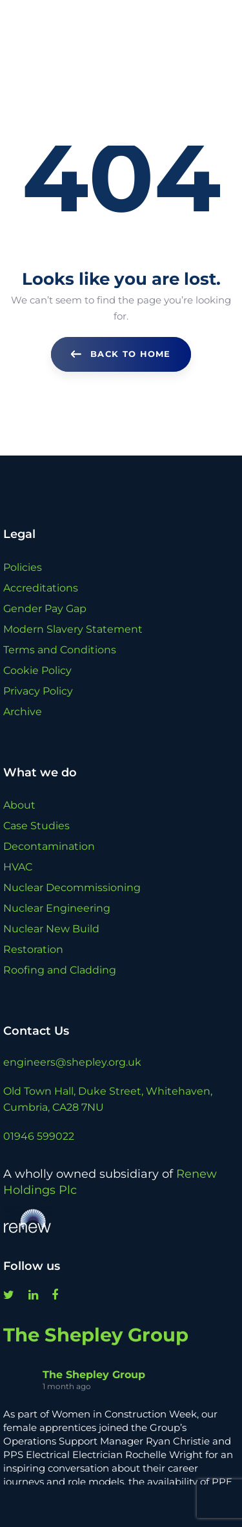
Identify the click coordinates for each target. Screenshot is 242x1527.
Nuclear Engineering (56, 908)
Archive (22, 712)
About (19, 805)
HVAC (17, 867)
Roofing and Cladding (59, 970)
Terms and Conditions (59, 650)
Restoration (33, 949)
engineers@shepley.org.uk (72, 1062)
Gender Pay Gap (44, 608)
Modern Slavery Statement (73, 629)
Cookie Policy (37, 670)
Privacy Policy (38, 691)
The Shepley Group (95, 1334)
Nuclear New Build (51, 929)
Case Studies (36, 826)
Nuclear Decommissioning (72, 887)
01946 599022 (38, 1136)
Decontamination (49, 846)
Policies (22, 567)
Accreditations (40, 588)
